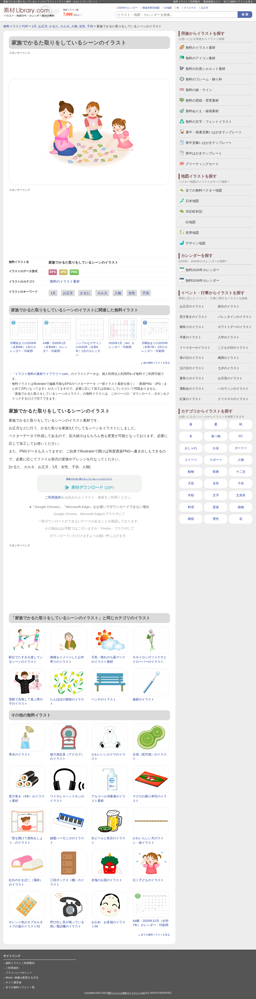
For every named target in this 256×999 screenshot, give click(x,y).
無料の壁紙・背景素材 (202, 100)
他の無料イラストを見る (156, 362)
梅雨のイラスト (228, 357)
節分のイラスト (228, 306)
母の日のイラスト (192, 357)
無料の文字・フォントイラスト (209, 121)
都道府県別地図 (151, 7)
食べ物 (215, 436)
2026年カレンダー (128, 7)
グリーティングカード (202, 164)
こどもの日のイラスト (233, 347)
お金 (216, 448)
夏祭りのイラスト (192, 378)
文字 (216, 495)
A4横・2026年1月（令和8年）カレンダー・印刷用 (55, 347)
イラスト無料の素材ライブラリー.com (41, 374)
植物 (241, 507)
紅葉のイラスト (190, 399)
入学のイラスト (228, 337)
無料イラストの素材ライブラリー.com (126, 993)
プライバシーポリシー (19, 972)
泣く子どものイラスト (148, 880)
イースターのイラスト (195, 347)
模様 (191, 519)
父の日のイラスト (192, 368)
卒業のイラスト (190, 337)
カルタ (65, 26)
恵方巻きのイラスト (193, 316)
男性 (216, 519)
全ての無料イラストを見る (238, 1)
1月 (34, 26)
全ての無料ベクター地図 (204, 190)
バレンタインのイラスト (235, 316)
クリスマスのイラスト (233, 399)
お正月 (204, 7)
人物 (74, 26)
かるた (53, 26)
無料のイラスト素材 (65, 281)
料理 (191, 507)
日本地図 (192, 201)
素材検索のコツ (211, 1)
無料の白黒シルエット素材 (205, 69)
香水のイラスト (19, 754)
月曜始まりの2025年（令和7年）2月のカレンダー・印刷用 (154, 347)
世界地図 (192, 232)
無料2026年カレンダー (202, 280)
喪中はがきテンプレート (204, 153)
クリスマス (190, 7)
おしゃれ (191, 448)
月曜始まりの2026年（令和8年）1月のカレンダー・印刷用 (23, 347)
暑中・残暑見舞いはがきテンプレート (214, 132)
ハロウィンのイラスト (233, 388)
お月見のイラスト (230, 378)
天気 (191, 483)
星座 (216, 507)
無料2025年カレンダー (202, 270)
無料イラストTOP (15, 26)
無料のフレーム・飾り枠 (204, 79)
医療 (216, 471)
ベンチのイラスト (103, 699)
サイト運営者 (13, 982)
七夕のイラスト (228, 368)
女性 (82, 26)
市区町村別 (194, 211)
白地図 (168, 7)
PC (241, 436)
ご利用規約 (53, 497)
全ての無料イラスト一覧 (20, 987)
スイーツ (191, 459)
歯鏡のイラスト (143, 699)
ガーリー (241, 448)
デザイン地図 (195, 243)
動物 (191, 471)
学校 (191, 495)
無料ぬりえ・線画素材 (202, 111)
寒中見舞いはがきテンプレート (209, 143)
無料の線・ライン (199, 90)
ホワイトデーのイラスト (235, 327)
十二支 (240, 471)
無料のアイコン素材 (200, 58)
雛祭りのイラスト (192, 327)
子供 (90, 26)
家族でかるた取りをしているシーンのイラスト (89, 479)
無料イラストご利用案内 (186, 1)
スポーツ (216, 459)
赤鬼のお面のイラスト (106, 880)
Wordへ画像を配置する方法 (22, 977)
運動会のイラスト (192, 388)
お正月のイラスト (192, 306)
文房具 (240, 495)
